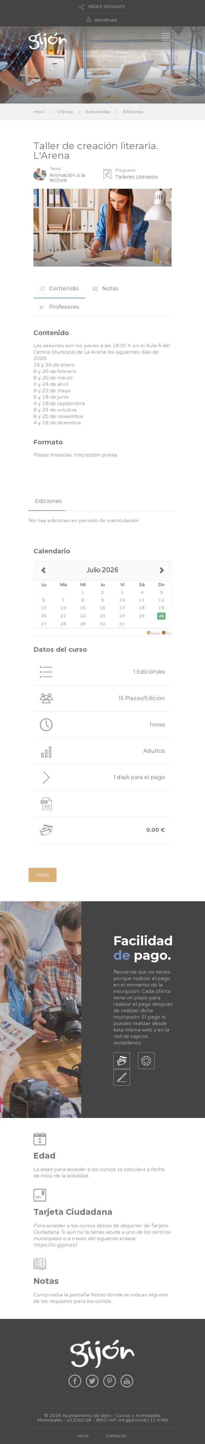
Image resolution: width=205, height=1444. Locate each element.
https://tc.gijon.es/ (55, 1245)
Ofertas (65, 111)
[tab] (59, 288)
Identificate (105, 20)
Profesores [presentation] (59, 307)
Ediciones (133, 111)
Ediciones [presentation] (48, 501)
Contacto (116, 1436)
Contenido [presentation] (59, 288)
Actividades (98, 111)
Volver (42, 875)
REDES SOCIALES (106, 6)
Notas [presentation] (106, 288)
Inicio (39, 111)
